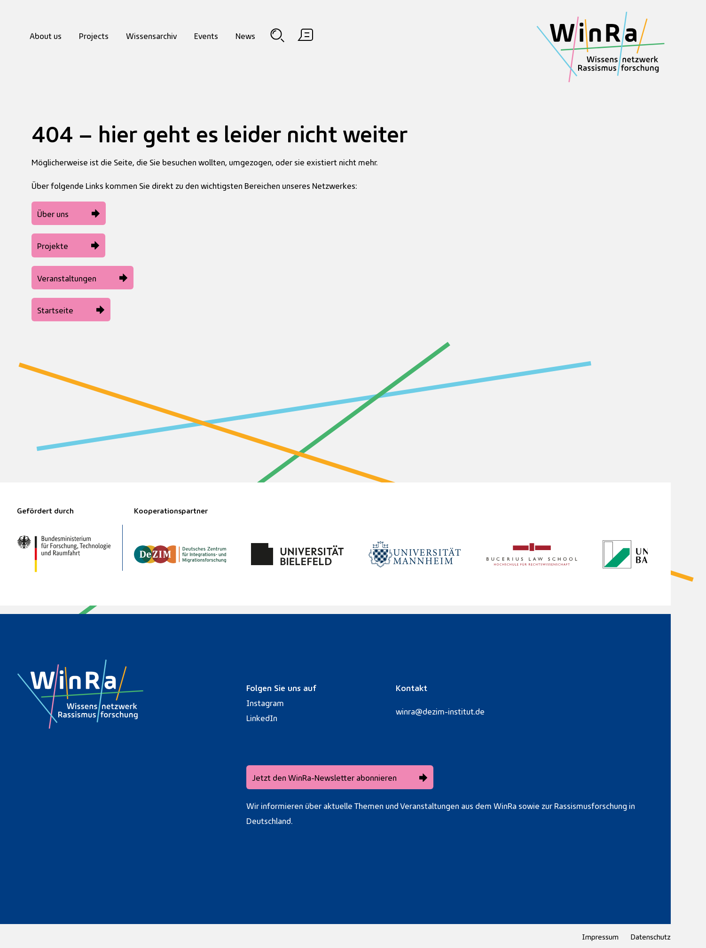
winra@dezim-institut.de (440, 710)
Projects (94, 35)
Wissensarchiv (151, 35)
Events (206, 35)
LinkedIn (261, 717)
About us (46, 35)
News (245, 35)
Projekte (52, 245)
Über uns (53, 213)
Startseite (55, 309)
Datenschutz (650, 936)
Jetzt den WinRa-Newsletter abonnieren (324, 776)
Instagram (265, 702)
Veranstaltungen (66, 277)
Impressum (600, 936)
